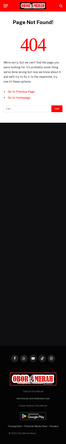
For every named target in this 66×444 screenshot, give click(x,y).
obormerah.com (25, 398)
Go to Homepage (19, 97)
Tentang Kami (15, 426)
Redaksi (54, 426)
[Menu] (6, 6)
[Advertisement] (33, 234)
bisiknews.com (42, 398)
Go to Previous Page (21, 91)
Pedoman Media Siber (36, 426)
